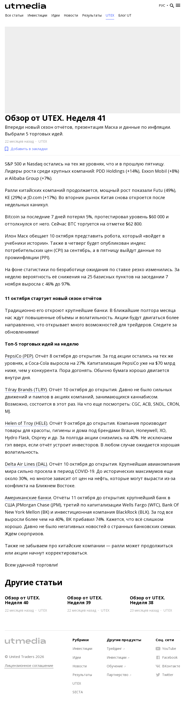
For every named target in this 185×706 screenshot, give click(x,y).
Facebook (167, 657)
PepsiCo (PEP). (19, 356)
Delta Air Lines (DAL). (26, 464)
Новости (71, 15)
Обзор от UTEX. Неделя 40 (22, 600)
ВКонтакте (168, 666)
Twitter (164, 675)
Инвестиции (37, 15)
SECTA (78, 692)
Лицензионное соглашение (29, 665)
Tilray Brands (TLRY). (26, 389)
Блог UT (125, 15)
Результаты (92, 15)
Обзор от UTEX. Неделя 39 (84, 600)
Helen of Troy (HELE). (26, 423)
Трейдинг (116, 649)
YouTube (166, 649)
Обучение (116, 666)
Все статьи (14, 15)
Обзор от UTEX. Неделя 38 (147, 600)
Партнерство (119, 675)
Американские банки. (28, 497)
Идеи (55, 15)
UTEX (110, 15)
